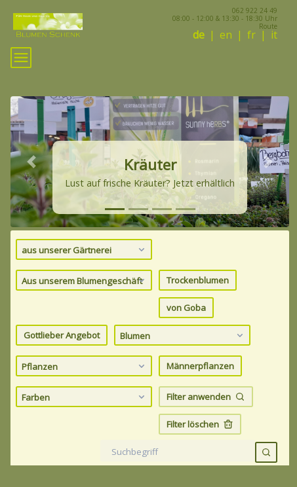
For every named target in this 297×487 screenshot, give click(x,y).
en (226, 35)
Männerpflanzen (200, 366)
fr (251, 35)
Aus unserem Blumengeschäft (85, 280)
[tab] (115, 209)
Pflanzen (85, 365)
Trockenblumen (198, 280)
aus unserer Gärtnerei (85, 249)
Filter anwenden (206, 397)
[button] (31, 161)
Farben (85, 396)
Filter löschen (200, 424)
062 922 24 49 (254, 10)
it (274, 35)
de (199, 35)
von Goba (186, 308)
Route (268, 26)
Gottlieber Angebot (62, 335)
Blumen (183, 335)
